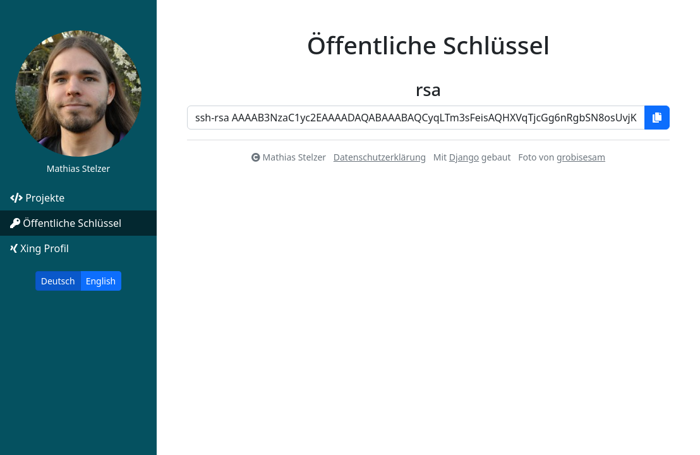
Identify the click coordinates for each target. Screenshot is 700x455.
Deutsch (58, 281)
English (101, 281)
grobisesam (581, 157)
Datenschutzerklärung (380, 157)
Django (464, 157)
